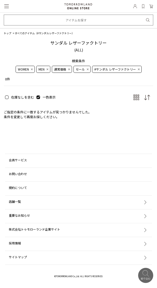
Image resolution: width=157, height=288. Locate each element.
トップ (7, 33)
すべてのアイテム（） (44, 33)
